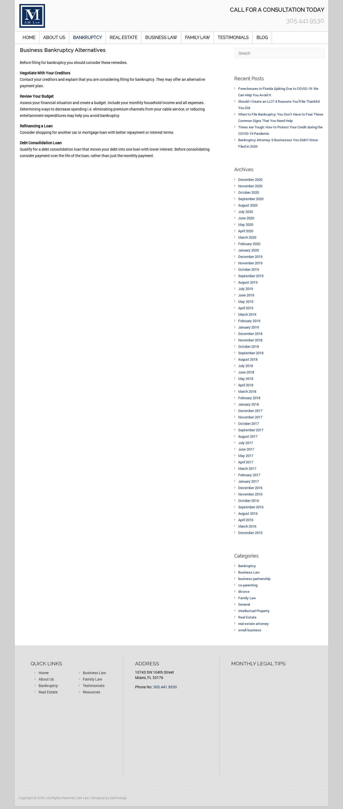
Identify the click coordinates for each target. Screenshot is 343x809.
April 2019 (245, 308)
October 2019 (248, 269)
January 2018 (248, 404)
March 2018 (247, 391)
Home (29, 37)
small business (249, 630)
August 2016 (248, 513)
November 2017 (250, 417)
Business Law (161, 37)
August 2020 (248, 205)
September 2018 (250, 352)
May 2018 (245, 378)
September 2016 (250, 507)
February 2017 (249, 474)
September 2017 (250, 430)
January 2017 (248, 481)
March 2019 (247, 314)
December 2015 (250, 532)
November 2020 (250, 186)
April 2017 (245, 462)
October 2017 (248, 423)
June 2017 (246, 449)
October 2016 (248, 500)
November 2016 (250, 494)
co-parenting (248, 585)
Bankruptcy (87, 37)
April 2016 (245, 519)
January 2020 (248, 250)
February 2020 (249, 243)
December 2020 (250, 179)
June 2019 (246, 295)
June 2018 (246, 372)
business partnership (254, 578)
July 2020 (245, 211)
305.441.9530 (165, 686)
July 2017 (245, 442)
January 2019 (248, 327)
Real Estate (123, 37)
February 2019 (249, 320)
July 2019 (245, 288)
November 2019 (250, 263)
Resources (91, 691)
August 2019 (248, 282)
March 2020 (247, 237)
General (244, 604)
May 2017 (245, 455)
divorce (243, 591)
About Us (54, 37)
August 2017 (248, 436)
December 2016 (250, 487)
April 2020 (245, 230)
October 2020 (248, 192)
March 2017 (247, 468)
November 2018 (250, 340)
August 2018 (248, 359)
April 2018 (245, 385)
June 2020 (246, 218)
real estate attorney (253, 623)
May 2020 (245, 224)
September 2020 (250, 198)
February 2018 (249, 397)
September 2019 (250, 275)
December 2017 (250, 410)
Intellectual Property (254, 610)
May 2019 (245, 301)
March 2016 (247, 526)
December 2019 (250, 256)
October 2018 (248, 346)
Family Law (197, 37)
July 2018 (245, 365)
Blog (262, 37)
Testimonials (233, 37)
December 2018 (250, 333)
